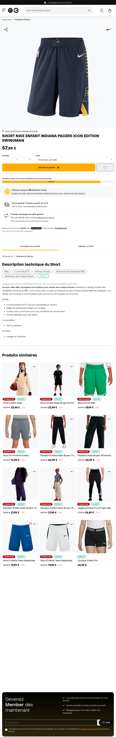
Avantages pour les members (58, 3)
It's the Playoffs (21, 271)
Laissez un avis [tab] (85, 246)
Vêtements (7, 20)
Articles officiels (42, 271)
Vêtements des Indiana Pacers (19, 276)
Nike (6, 271)
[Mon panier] (110, 10)
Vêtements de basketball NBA (70, 271)
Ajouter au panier (48, 167)
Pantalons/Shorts (22, 20)
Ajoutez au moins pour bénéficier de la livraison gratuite (26, 178)
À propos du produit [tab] (30, 246)
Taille (38, 156)
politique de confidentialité (91, 729)
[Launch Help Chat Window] (106, 725)
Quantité (5, 156)
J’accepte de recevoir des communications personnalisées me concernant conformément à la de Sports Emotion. (58, 730)
